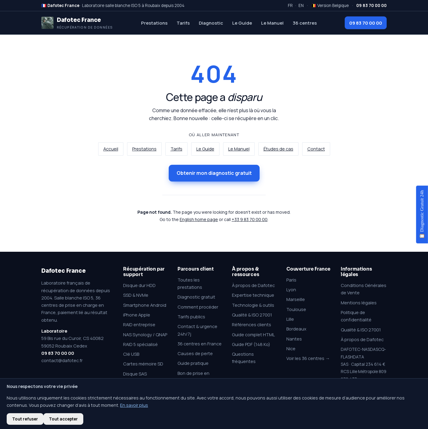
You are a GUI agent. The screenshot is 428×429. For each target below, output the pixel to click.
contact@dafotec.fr (62, 360)
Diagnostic (211, 23)
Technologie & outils (253, 305)
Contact (316, 149)
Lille (290, 319)
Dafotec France (63, 270)
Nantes (294, 339)
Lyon (291, 289)
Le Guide (242, 23)
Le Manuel (272, 23)
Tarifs (183, 23)
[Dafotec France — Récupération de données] (77, 23)
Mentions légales (359, 302)
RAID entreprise (139, 324)
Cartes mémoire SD (143, 364)
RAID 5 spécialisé (140, 344)
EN (301, 5)
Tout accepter (63, 419)
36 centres (305, 23)
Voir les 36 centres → (308, 358)
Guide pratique (193, 363)
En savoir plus (134, 405)
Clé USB (131, 354)
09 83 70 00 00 (365, 23)
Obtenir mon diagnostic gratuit (214, 173)
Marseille (295, 299)
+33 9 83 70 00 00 (250, 219)
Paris (291, 280)
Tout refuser (25, 419)
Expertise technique (253, 295)
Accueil (110, 149)
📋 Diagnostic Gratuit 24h (421, 214)
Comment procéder (198, 307)
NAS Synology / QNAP (145, 334)
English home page (199, 219)
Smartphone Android (144, 305)
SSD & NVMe (135, 295)
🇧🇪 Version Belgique (330, 5)
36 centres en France (200, 344)
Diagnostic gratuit (196, 297)
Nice (290, 348)
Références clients (251, 324)
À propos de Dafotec (253, 285)
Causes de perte (195, 353)
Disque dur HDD (139, 285)
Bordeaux (296, 329)
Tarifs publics (191, 316)
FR (290, 5)
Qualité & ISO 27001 (252, 315)
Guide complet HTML (253, 334)
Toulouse (296, 309)
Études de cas (278, 149)
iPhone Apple (136, 315)
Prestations (154, 23)
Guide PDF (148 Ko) (251, 344)
